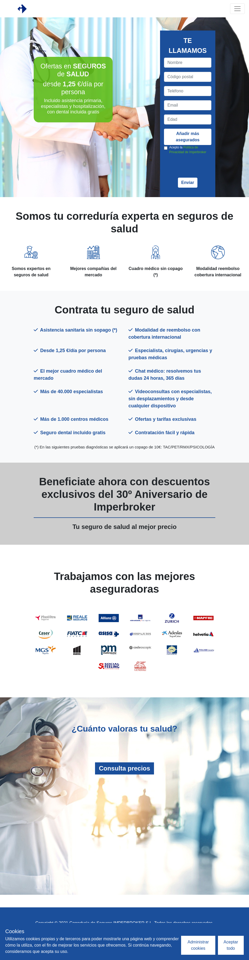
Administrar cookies (198, 945)
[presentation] (204, 167)
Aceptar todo (230, 945)
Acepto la (187, 150)
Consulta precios (124, 768)
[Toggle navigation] (237, 8)
